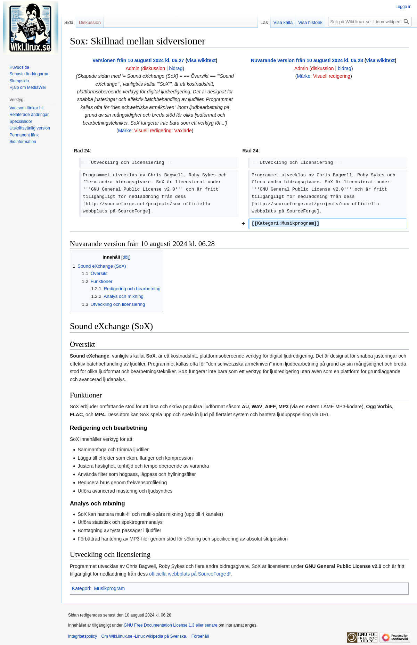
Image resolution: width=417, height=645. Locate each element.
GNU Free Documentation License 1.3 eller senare (170, 625)
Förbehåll (200, 636)
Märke (125, 130)
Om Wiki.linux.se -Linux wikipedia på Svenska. (144, 636)
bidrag (175, 68)
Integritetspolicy (82, 636)
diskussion (153, 68)
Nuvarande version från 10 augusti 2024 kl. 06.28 (307, 60)
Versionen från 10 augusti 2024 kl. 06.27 (138, 60)
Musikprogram (109, 588)
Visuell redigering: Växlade (163, 130)
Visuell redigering (331, 76)
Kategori (81, 588)
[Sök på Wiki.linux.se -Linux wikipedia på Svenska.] (369, 21)
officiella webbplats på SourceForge (187, 574)
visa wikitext (201, 60)
